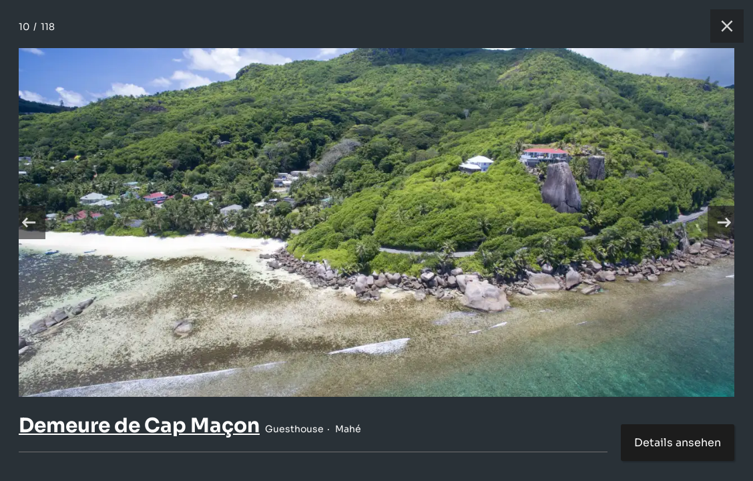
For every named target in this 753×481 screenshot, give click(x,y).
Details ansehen (677, 443)
